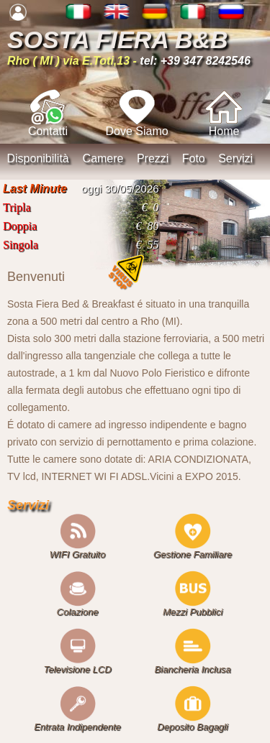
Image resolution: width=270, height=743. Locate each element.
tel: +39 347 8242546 (195, 61)
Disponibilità (37, 158)
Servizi (235, 158)
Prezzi (152, 158)
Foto (193, 158)
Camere (103, 158)
